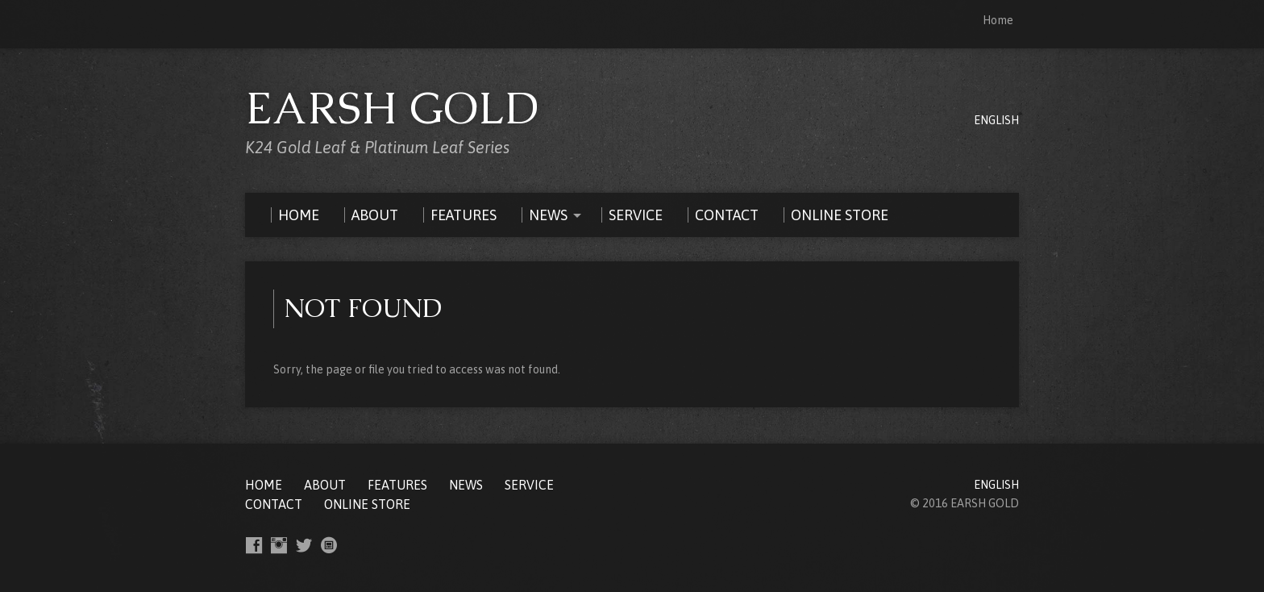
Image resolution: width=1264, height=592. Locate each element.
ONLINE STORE (367, 504)
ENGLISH (996, 120)
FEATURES (397, 484)
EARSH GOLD (392, 108)
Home (998, 20)
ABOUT (325, 484)
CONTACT (273, 504)
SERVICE (529, 484)
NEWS (466, 484)
